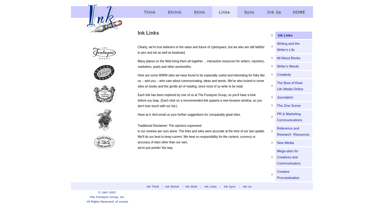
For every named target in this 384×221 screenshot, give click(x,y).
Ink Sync (230, 186)
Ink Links (285, 35)
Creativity (283, 74)
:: (163, 186)
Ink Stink (191, 186)
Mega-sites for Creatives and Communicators (288, 157)
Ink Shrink (172, 186)
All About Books (288, 58)
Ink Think (153, 186)
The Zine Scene (288, 105)
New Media (285, 143)
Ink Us (247, 186)
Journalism (284, 97)
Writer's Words (287, 66)
